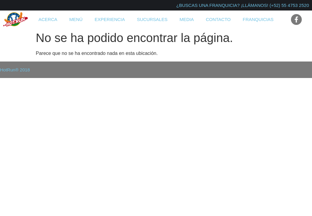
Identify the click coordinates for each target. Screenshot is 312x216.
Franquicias (258, 19)
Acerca (47, 19)
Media (186, 19)
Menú (75, 19)
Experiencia (110, 19)
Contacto (218, 19)
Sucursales (152, 19)
